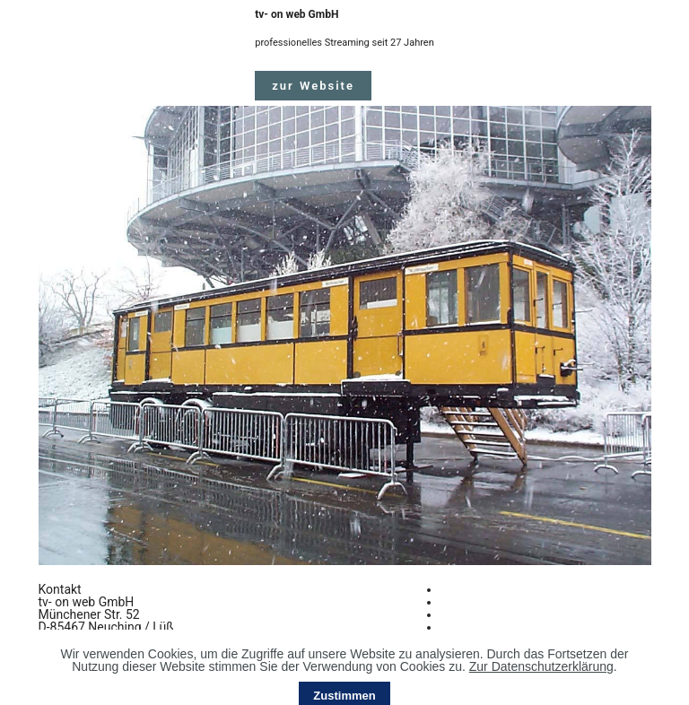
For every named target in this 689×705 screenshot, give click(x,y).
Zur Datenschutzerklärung (541, 684)
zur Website (313, 85)
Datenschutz (475, 614)
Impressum (471, 602)
